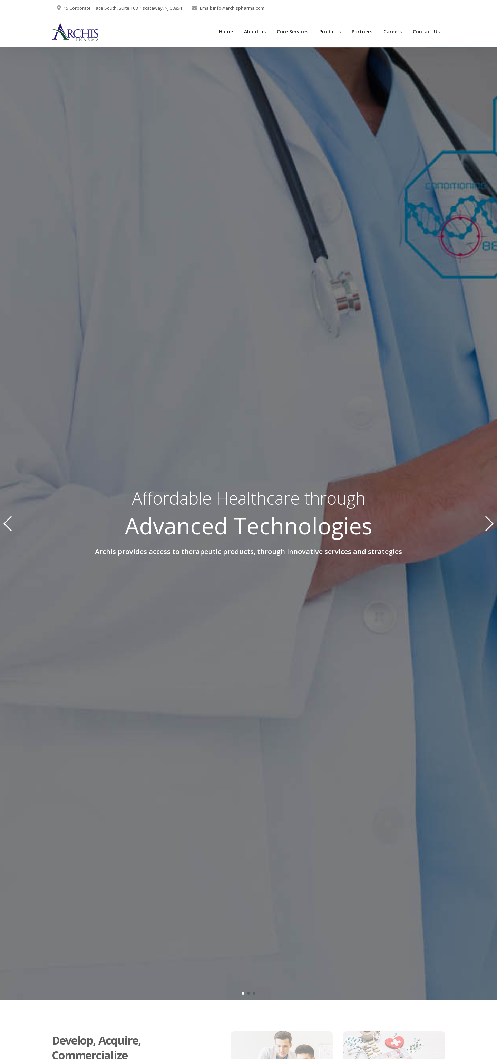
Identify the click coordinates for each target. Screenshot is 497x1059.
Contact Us (426, 31)
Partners (362, 31)
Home (226, 31)
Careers (392, 31)
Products (330, 31)
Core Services (292, 31)
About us (255, 31)
